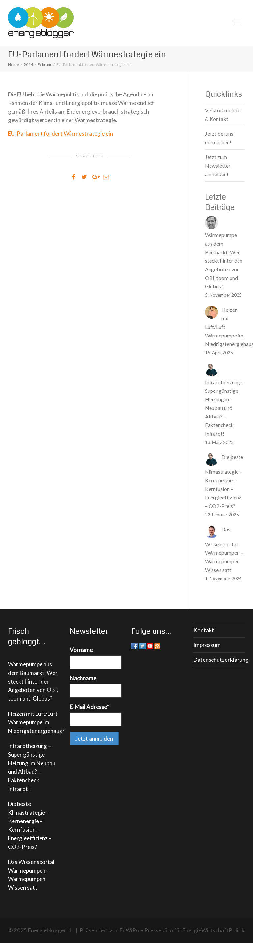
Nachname (83, 678)
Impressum (207, 644)
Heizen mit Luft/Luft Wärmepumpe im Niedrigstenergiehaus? (36, 722)
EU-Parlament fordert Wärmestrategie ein (60, 133)
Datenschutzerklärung (219, 659)
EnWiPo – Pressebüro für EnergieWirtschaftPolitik (182, 930)
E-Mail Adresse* (89, 706)
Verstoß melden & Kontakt (223, 114)
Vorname (81, 649)
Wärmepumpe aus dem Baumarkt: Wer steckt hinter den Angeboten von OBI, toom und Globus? (33, 681)
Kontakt (203, 630)
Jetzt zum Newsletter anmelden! (218, 165)
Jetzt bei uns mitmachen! (219, 137)
